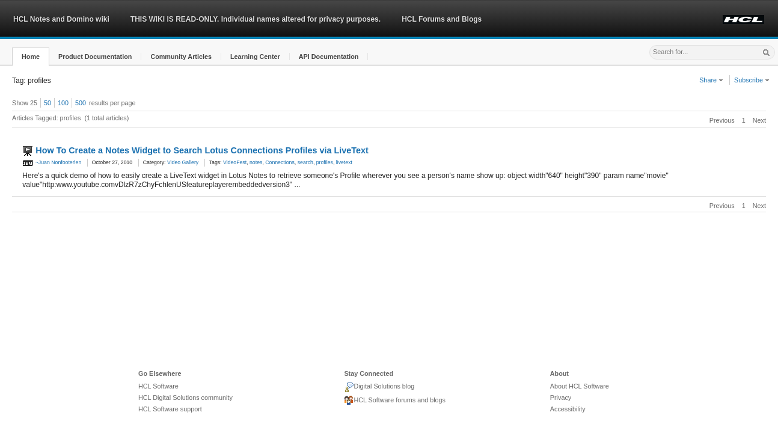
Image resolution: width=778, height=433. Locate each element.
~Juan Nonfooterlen (51, 162)
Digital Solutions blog (379, 387)
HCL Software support (170, 409)
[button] (30, 57)
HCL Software (158, 386)
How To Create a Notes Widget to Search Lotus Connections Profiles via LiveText (201, 150)
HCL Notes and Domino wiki (61, 19)
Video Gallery (182, 162)
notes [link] (256, 162)
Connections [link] (280, 162)
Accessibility (568, 409)
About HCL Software (579, 386)
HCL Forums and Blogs (442, 19)
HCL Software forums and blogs (395, 400)
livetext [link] (344, 162)
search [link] (305, 162)
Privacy (560, 397)
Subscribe (752, 80)
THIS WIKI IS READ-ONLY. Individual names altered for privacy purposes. (255, 19)
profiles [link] (324, 162)
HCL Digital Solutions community (185, 397)
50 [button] (47, 102)
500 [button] (80, 102)
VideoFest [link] (235, 162)
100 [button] (63, 102)
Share (711, 80)
